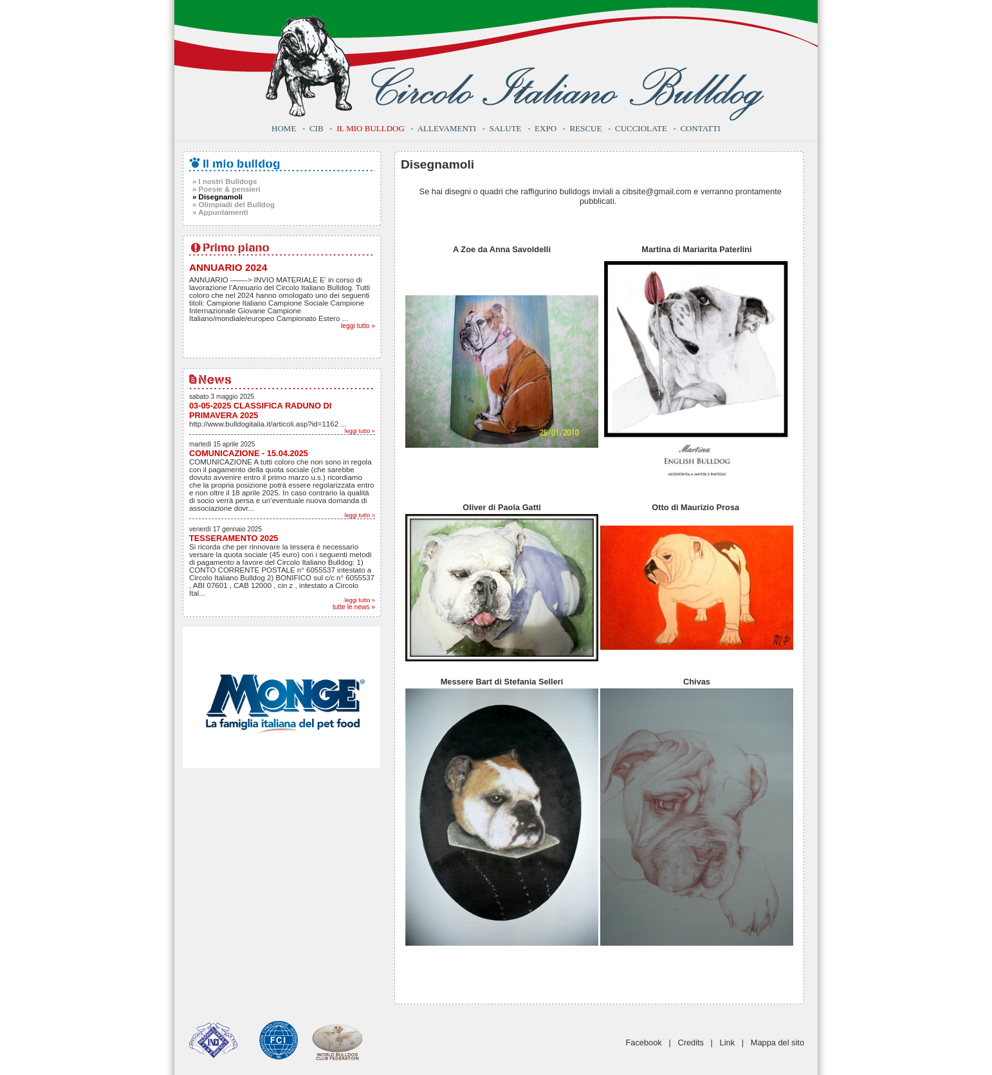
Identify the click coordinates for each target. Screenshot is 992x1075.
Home (283, 128)
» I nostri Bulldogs (224, 181)
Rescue (586, 128)
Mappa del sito (777, 1042)
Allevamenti (447, 128)
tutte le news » (354, 607)
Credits (690, 1042)
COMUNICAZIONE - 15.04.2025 (248, 453)
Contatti (700, 128)
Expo (545, 128)
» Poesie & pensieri (226, 189)
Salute (506, 128)
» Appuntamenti (220, 212)
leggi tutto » (358, 325)
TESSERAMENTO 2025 (233, 538)
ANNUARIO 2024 (228, 267)
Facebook (644, 1042)
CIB (316, 128)
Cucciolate (641, 128)
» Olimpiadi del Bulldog (233, 204)
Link (727, 1042)
